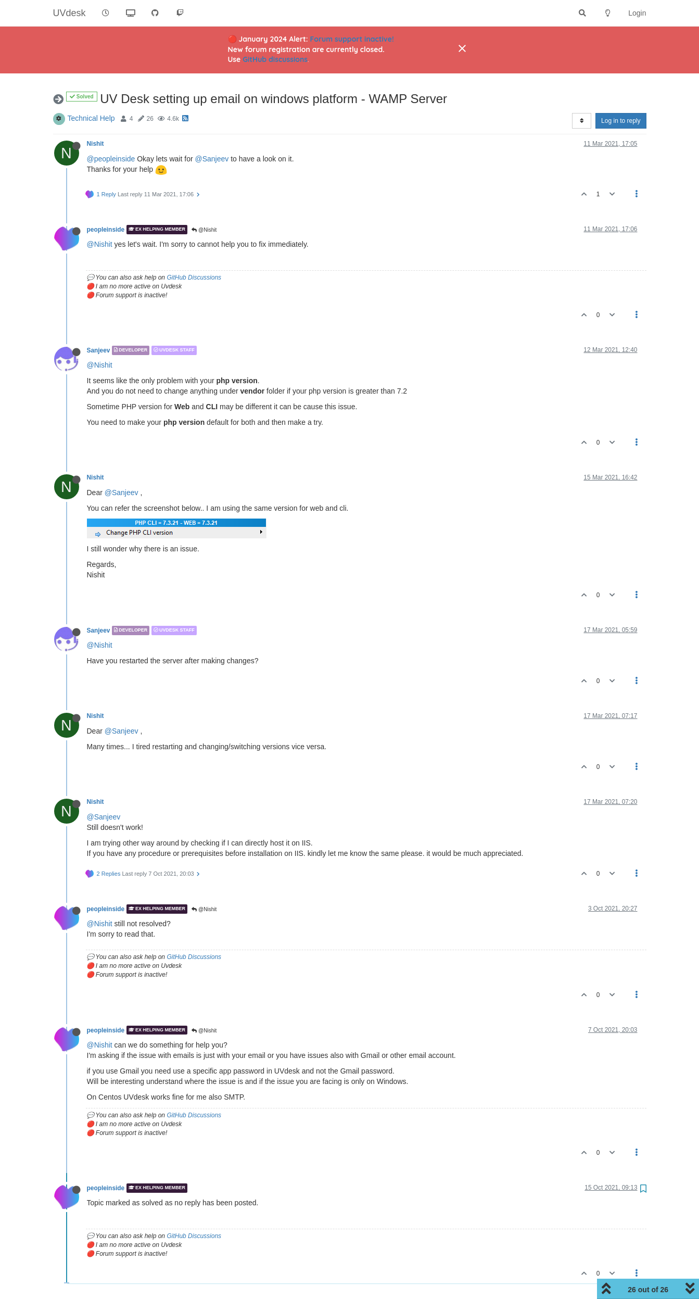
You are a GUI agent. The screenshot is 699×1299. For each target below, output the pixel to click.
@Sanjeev (212, 159)
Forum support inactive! (352, 39)
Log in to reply (620, 120)
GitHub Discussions (194, 277)
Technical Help (91, 118)
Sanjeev (98, 350)
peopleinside (106, 229)
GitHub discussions (275, 59)
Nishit (95, 143)
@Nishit (204, 230)
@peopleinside (111, 159)
